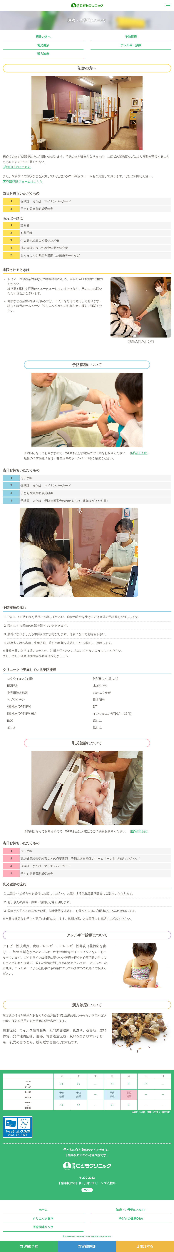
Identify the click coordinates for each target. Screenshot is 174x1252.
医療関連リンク (43, 1227)
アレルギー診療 (131, 45)
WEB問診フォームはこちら (22, 181)
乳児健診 (43, 45)
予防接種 (131, 36)
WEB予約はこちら (17, 167)
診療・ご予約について (131, 1209)
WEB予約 (139, 453)
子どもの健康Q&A (131, 1218)
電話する (145, 1246)
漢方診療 (43, 53)
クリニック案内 (43, 1218)
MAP (87, 1190)
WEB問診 (87, 1246)
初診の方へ (43, 36)
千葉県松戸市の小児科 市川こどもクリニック (87, 5)
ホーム (43, 1209)
